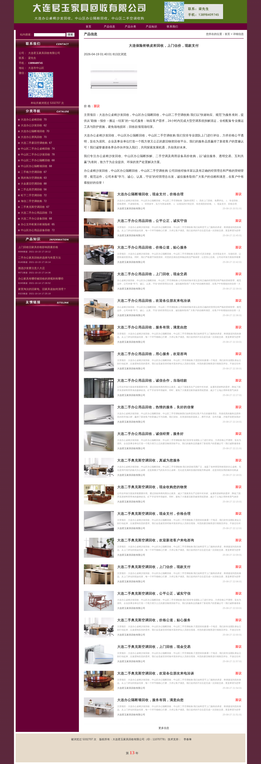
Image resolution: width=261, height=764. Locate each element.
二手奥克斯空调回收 (33, 206)
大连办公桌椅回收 (31, 119)
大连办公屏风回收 (31, 137)
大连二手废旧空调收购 (34, 142)
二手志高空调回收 (31, 189)
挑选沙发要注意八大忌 (31, 268)
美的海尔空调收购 (31, 177)
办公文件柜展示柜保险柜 (35, 224)
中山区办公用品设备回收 (35, 230)
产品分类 (130, 26)
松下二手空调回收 (31, 195)
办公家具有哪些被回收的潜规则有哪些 (40, 278)
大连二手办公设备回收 (34, 218)
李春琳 (188, 739)
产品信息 (109, 26)
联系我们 (172, 26)
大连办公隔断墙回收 (33, 131)
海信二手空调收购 (31, 201)
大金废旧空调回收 (31, 183)
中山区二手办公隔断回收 (35, 160)
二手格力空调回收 (31, 172)
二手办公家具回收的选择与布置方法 (39, 257)
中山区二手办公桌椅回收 (35, 148)
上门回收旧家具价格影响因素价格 (38, 247)
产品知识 (151, 26)
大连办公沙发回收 (31, 125)
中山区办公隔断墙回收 (34, 166)
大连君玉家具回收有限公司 (131, 208)
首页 (88, 26)
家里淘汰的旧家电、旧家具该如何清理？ (42, 289)
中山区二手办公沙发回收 (35, 154)
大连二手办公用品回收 (34, 212)
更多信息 (163, 728)
